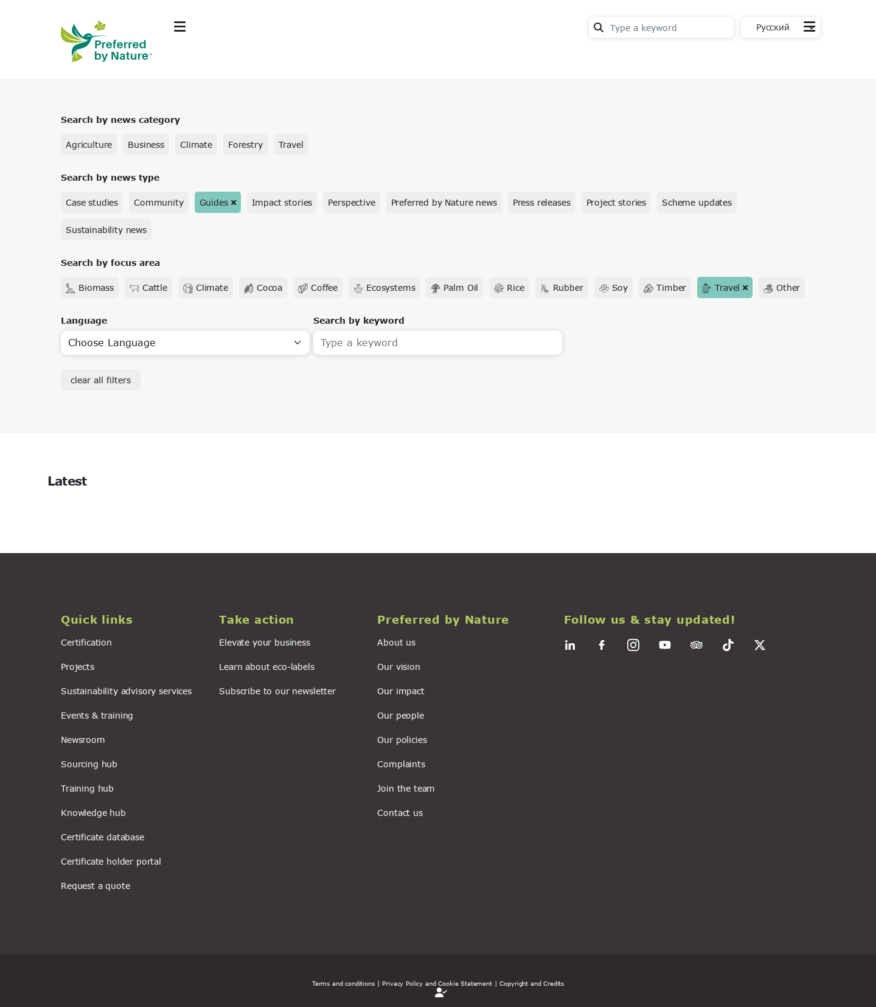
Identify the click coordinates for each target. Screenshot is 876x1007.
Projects (77, 666)
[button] (132, 619)
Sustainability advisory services (126, 691)
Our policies (401, 739)
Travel (291, 144)
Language (84, 320)
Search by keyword (359, 320)
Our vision (398, 666)
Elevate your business (264, 642)
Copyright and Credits (531, 983)
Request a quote (95, 885)
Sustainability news (106, 230)
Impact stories (282, 202)
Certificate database (102, 837)
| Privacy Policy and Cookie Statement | (437, 983)
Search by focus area (110, 262)
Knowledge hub (93, 812)
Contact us (399, 812)
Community (159, 202)
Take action (264, 57)
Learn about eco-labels (266, 666)
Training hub (87, 788)
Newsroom (83, 739)
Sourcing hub (89, 764)
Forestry (245, 144)
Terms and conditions (343, 983)
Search (598, 27)
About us (396, 642)
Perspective (351, 202)
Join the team (406, 788)
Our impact (400, 691)
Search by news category (120, 119)
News (332, 57)
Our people (400, 715)
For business (402, 57)
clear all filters (101, 380)
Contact (797, 56)
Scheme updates (697, 202)
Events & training (97, 715)
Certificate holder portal (111, 861)
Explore (192, 57)
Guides (214, 202)
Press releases (542, 202)
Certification (86, 642)
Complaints (401, 764)
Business (146, 144)
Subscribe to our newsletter (277, 691)
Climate (196, 144)
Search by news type (110, 177)
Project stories (616, 202)
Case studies (92, 202)
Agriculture (89, 144)
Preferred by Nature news (444, 202)
